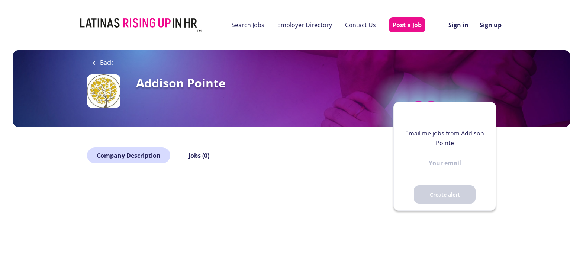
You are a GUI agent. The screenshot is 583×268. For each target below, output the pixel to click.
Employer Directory (304, 25)
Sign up (491, 25)
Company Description (129, 155)
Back (106, 62)
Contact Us (360, 25)
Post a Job (407, 25)
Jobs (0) (199, 155)
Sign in (458, 25)
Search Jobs (248, 25)
